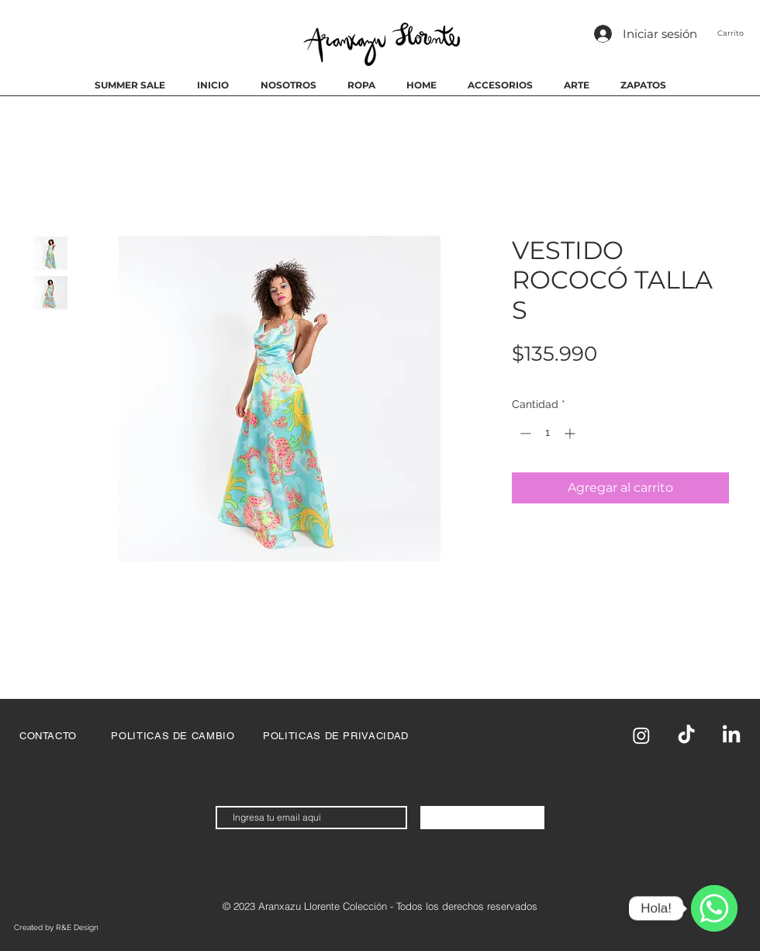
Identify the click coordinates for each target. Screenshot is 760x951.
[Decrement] (524, 433)
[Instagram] (641, 735)
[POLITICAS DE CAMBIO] (173, 735)
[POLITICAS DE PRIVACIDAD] (335, 735)
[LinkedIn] (731, 735)
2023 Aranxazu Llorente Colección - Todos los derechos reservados (385, 906)
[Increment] (571, 433)
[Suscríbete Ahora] (482, 817)
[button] (738, 33)
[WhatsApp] (714, 908)
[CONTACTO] (48, 735)
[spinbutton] (547, 433)
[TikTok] (686, 735)
